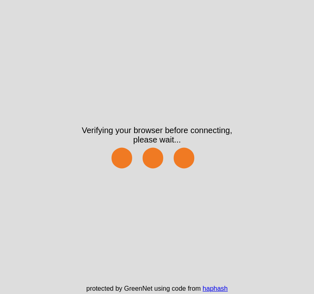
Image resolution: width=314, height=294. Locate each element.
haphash (215, 288)
